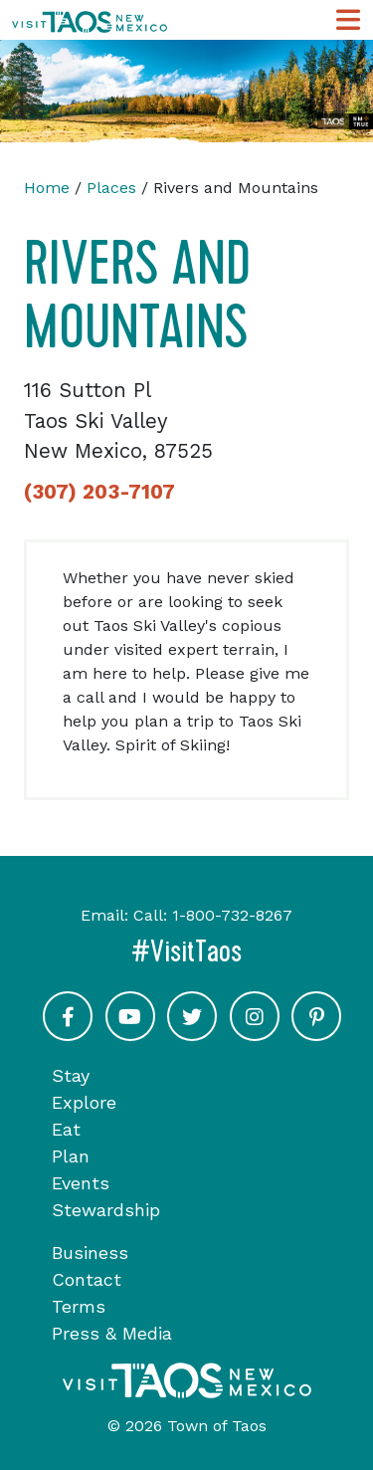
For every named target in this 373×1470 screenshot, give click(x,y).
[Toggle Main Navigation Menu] (348, 20)
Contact (86, 1279)
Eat (66, 1129)
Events (80, 1182)
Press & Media (112, 1333)
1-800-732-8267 (232, 915)
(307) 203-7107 (99, 492)
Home (47, 187)
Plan (71, 1156)
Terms (78, 1306)
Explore (84, 1102)
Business (90, 1252)
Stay (71, 1075)
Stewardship (106, 1209)
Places (111, 187)
